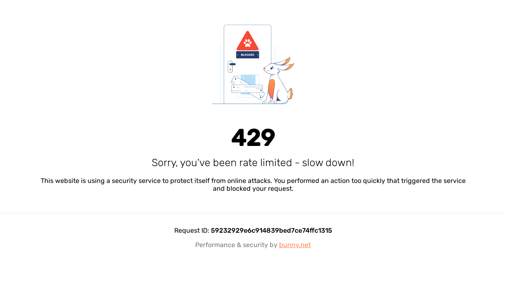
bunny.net (295, 245)
